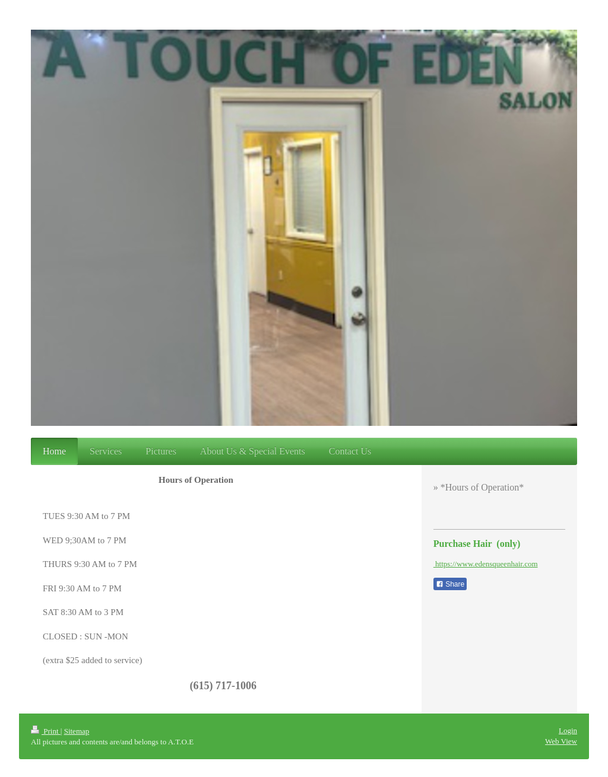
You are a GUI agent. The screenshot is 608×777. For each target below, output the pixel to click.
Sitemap (77, 731)
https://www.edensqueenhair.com (485, 563)
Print (46, 731)
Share (450, 584)
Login (568, 730)
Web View (561, 741)
